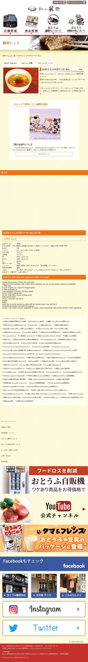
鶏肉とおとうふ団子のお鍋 (12, 397)
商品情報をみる (44, 154)
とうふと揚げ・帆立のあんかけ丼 (31, 364)
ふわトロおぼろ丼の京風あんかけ (51, 343)
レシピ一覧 (11, 55)
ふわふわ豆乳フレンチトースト (13, 393)
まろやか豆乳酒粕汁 (75, 357)
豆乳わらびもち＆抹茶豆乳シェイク (73, 397)
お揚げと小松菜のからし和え (72, 332)
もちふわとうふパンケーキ (61, 346)
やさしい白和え (34, 361)
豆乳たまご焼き (9, 401)
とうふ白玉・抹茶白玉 (30, 332)
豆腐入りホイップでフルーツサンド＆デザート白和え (60, 350)
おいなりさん (33, 325)
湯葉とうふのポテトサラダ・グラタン (49, 335)
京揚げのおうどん (46, 325)
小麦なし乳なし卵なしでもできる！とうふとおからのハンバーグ (46, 393)
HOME (5, 648)
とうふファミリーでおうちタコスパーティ (17, 346)
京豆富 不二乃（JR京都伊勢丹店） (49, 653)
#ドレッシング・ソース (45, 63)
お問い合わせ (11, 648)
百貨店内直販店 (64, 653)
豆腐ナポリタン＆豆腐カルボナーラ (15, 325)
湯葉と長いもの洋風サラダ (36, 357)
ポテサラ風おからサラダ (11, 343)
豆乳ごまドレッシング (76, 393)
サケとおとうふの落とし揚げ (33, 397)
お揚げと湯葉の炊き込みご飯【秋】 (15, 379)
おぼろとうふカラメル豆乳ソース (14, 368)
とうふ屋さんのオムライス (53, 364)
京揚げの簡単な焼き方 (62, 325)
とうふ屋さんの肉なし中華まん (67, 361)
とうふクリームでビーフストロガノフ (49, 354)
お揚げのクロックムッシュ (12, 332)
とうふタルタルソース (49, 339)
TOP (4, 55)
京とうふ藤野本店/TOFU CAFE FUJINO (13, 653)
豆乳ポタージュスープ (11, 364)
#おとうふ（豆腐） (27, 63)
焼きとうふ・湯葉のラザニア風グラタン (40, 368)
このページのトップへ (77, 641)
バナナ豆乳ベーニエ (10, 372)
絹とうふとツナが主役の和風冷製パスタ (16, 390)
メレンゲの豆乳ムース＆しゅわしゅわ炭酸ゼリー (43, 386)
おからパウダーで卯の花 (29, 343)
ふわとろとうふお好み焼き (41, 346)
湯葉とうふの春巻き (71, 335)
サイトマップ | (47, 648)
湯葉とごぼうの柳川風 (63, 368)
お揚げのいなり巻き (48, 361)
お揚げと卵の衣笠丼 (63, 379)
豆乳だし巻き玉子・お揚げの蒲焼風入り (26, 339)
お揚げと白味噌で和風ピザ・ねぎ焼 (15, 321)
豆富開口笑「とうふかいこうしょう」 (15, 383)
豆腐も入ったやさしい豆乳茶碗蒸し (64, 375)
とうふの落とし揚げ (62, 328)
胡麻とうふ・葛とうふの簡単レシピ (59, 321)
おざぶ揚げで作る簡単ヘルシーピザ (15, 361)
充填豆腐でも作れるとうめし (68, 339)
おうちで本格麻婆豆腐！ (38, 383)
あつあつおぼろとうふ (52, 397)
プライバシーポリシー (35, 648)
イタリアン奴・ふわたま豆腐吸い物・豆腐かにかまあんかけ (22, 350)
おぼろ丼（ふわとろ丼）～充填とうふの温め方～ (19, 328)
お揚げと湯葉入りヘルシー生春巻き (39, 375)
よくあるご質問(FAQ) (22, 648)
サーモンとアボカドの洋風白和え (59, 383)
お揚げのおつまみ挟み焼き (25, 401)
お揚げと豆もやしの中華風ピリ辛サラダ (32, 372)
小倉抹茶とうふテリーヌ (27, 335)
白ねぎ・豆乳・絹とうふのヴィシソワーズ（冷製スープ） (50, 390)
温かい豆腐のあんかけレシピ (56, 357)
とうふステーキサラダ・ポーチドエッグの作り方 (19, 354)
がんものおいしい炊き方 (36, 321)
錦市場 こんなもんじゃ (31, 653)
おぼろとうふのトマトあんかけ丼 (14, 375)
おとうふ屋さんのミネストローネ (14, 357)
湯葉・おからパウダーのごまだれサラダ (41, 379)
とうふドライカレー (10, 335)
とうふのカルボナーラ (54, 372)
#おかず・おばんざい (10, 63)
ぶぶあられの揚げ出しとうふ (73, 372)
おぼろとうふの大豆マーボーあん (14, 386)
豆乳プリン (7, 339)
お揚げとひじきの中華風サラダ (50, 332)
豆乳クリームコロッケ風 (45, 328)
